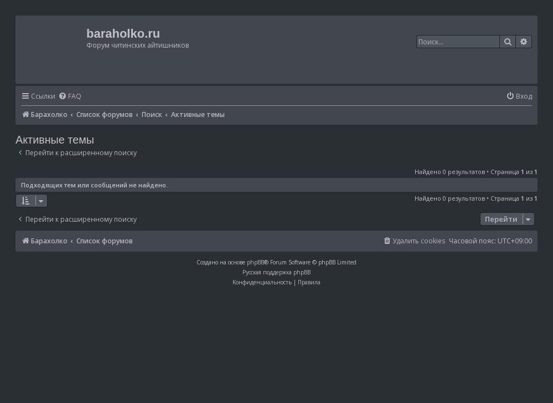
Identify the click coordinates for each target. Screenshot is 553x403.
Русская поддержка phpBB (276, 272)
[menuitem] (69, 96)
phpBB (255, 262)
